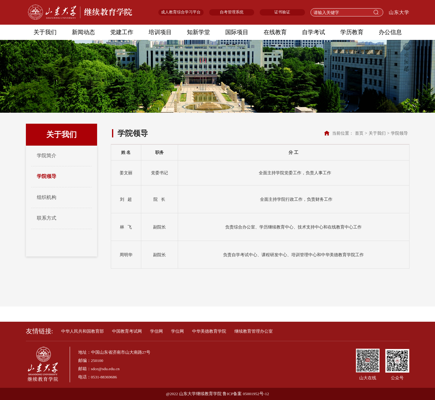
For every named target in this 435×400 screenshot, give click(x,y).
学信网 (156, 331)
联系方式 (46, 218)
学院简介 (46, 155)
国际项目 (236, 32)
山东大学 (399, 12)
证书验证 (282, 12)
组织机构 (46, 197)
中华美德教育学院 (209, 331)
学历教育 (351, 32)
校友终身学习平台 (249, 314)
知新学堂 (198, 32)
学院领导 (46, 176)
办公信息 (390, 32)
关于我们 (45, 32)
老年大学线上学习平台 (200, 314)
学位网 (177, 331)
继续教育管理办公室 (253, 331)
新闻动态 (83, 32)
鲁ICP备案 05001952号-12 (246, 393)
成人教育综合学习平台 (181, 12)
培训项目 (160, 32)
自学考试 (313, 32)
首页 (359, 133)
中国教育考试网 (127, 331)
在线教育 (275, 32)
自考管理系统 (232, 12)
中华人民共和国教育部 (82, 331)
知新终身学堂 (155, 314)
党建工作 (121, 32)
